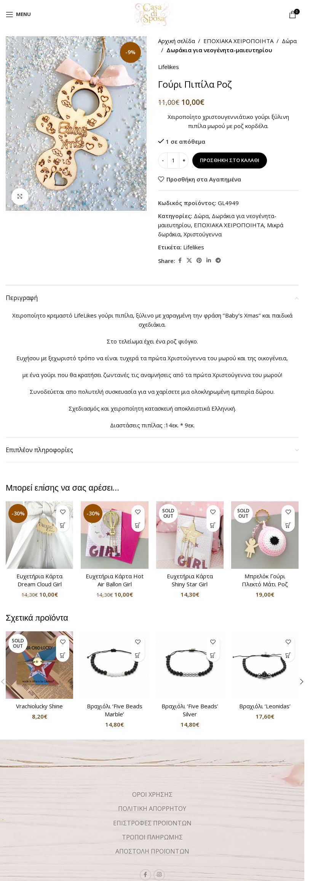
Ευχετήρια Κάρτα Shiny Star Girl (190, 580)
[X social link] (189, 260)
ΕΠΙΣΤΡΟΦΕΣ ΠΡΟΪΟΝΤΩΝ (152, 823)
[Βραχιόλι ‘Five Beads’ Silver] (190, 665)
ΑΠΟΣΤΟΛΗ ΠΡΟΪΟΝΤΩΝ (152, 851)
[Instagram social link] (159, 875)
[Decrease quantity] (163, 160)
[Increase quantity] (184, 160)
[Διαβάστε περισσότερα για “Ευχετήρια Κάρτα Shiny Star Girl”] (213, 525)
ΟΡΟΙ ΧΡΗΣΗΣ (152, 794)
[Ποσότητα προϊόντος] (173, 160)
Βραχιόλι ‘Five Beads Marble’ (114, 710)
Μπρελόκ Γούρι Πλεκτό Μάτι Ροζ (265, 580)
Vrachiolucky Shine (39, 706)
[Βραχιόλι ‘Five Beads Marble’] (114, 665)
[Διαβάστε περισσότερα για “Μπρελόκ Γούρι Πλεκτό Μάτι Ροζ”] (288, 525)
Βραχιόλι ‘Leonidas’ (265, 706)
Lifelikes (168, 67)
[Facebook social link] (179, 260)
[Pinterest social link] (199, 260)
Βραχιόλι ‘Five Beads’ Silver (189, 710)
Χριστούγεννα (203, 234)
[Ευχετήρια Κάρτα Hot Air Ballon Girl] (114, 535)
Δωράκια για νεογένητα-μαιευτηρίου (219, 50)
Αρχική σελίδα (176, 41)
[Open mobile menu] (18, 14)
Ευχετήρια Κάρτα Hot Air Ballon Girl (115, 580)
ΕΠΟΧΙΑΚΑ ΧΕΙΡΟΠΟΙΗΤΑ (238, 41)
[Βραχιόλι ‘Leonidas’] (265, 665)
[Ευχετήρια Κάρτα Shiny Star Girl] (190, 535)
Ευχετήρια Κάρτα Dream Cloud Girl (39, 580)
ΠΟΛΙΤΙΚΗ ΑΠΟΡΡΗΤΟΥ (152, 808)
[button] (62, 525)
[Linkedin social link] (208, 260)
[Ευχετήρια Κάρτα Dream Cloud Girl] (39, 535)
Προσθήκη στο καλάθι (229, 160)
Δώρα (289, 41)
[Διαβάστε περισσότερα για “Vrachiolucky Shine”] (62, 655)
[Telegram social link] (218, 260)
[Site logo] (152, 14)
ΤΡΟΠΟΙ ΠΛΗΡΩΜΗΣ (152, 837)
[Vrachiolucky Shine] (39, 665)
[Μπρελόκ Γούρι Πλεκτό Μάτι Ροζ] (265, 535)
